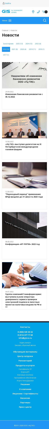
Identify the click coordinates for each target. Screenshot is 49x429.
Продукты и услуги (25, 365)
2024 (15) (28, 44)
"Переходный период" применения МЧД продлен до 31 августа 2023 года (24, 195)
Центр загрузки (25, 356)
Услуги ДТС (25, 372)
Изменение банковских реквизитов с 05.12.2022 (24, 95)
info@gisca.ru (25, 338)
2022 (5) (6, 49)
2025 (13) (19, 44)
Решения (25, 384)
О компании (25, 389)
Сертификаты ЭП (25, 369)
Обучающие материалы (25, 351)
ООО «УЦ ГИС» (29, 425)
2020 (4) (23, 49)
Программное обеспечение (25, 378)
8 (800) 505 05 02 (25, 332)
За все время (8, 44)
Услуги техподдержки (25, 381)
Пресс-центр (25, 407)
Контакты (25, 327)
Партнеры (25, 402)
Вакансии (25, 398)
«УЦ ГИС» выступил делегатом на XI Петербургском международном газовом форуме (23, 147)
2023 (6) (38, 44)
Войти (7, 3)
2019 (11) (32, 49)
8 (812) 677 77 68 (25, 335)
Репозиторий (25, 360)
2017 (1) (6, 55)
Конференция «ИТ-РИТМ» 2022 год (22, 244)
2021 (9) (15, 49)
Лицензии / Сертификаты (25, 393)
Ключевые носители (25, 375)
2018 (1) (41, 49)
